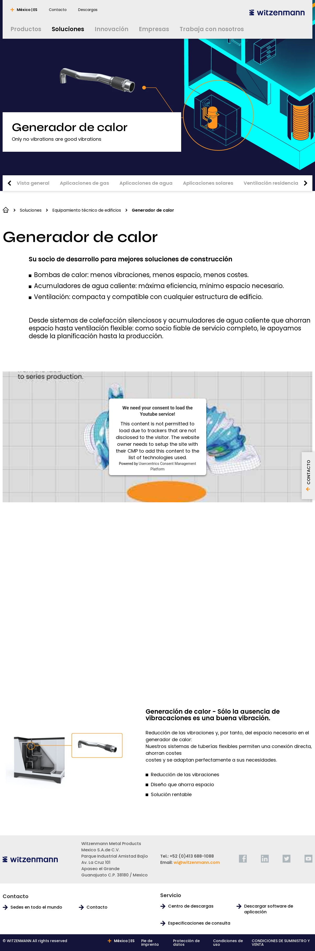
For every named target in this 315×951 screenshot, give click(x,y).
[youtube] (308, 859)
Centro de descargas (191, 906)
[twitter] (286, 859)
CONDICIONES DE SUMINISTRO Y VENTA (281, 942)
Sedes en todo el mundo (36, 907)
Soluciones (31, 210)
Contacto (97, 907)
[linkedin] (265, 859)
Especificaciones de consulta (199, 923)
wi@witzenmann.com (197, 862)
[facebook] (243, 859)
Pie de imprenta (150, 942)
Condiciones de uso (228, 942)
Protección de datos (186, 942)
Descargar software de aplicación (268, 909)
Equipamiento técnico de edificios (86, 210)
